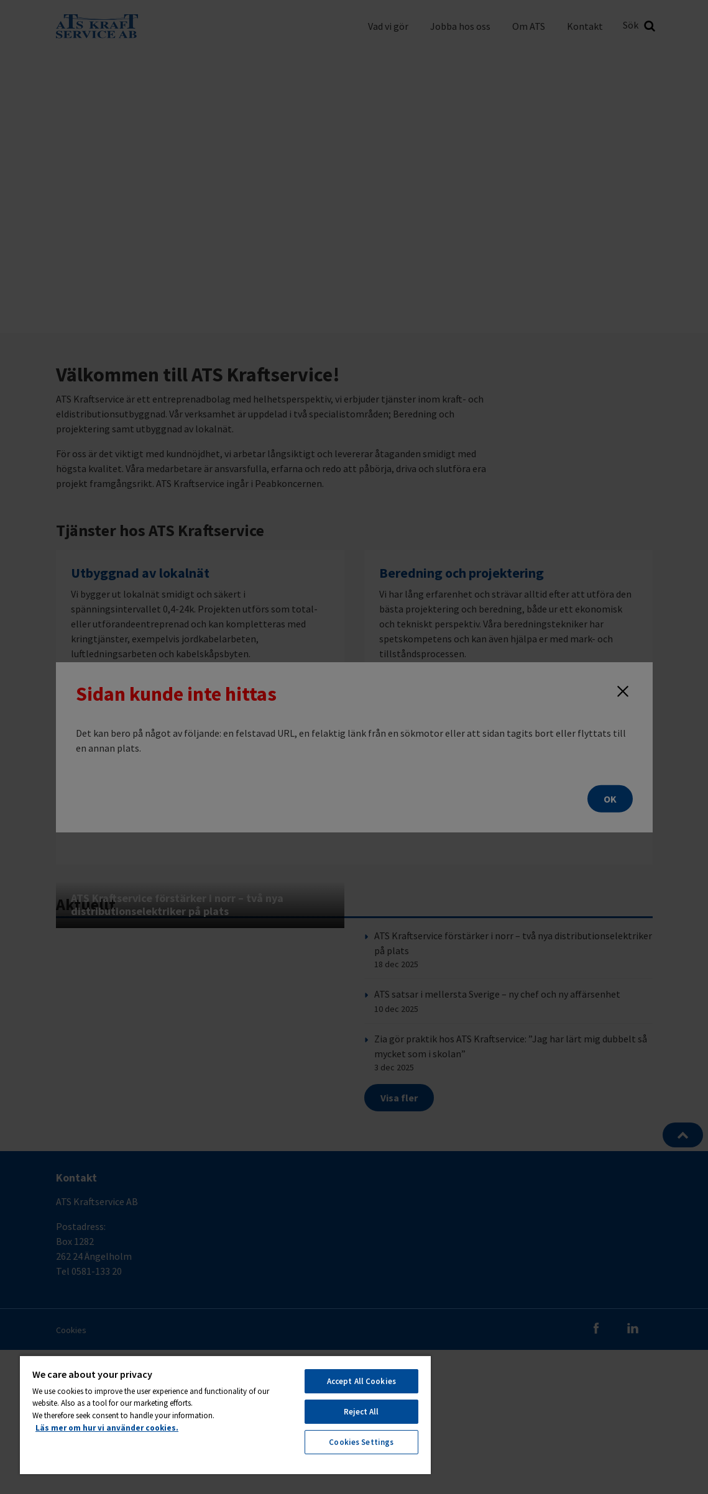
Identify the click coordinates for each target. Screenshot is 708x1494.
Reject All (361, 1411)
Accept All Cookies (361, 1381)
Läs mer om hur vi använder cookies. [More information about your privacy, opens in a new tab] (106, 1428)
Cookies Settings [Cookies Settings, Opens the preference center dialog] (361, 1442)
